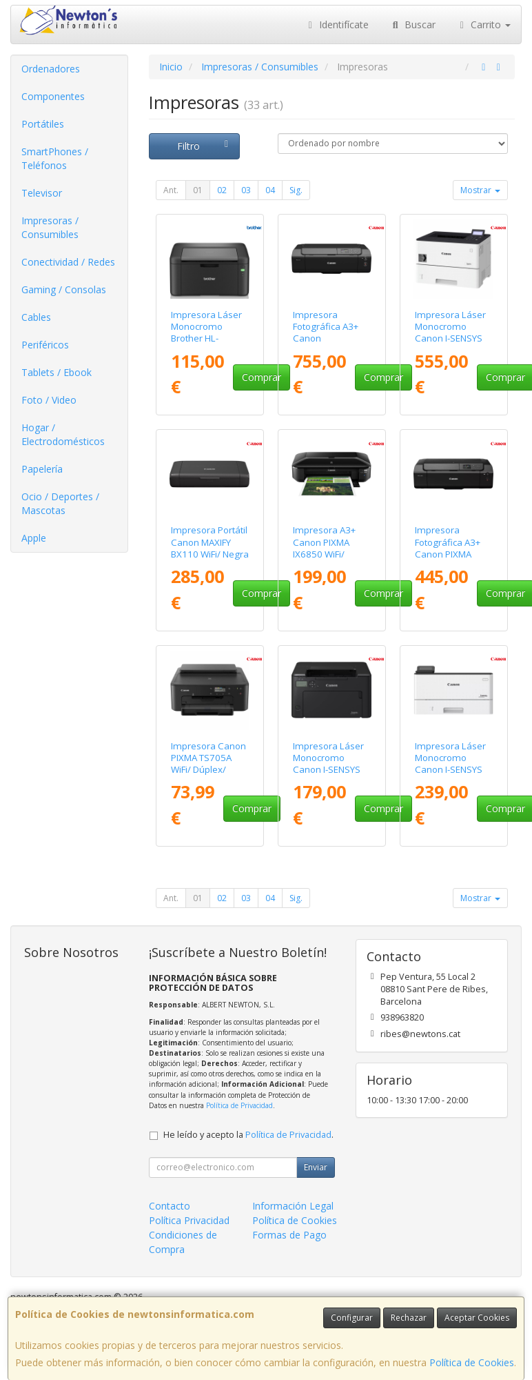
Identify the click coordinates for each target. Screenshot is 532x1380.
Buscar (412, 24)
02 (222, 190)
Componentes (53, 96)
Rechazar (409, 1317)
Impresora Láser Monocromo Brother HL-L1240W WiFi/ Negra (206, 338)
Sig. (296, 190)
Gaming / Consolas (63, 289)
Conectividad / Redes (68, 261)
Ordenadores (50, 68)
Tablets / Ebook (56, 372)
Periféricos (45, 344)
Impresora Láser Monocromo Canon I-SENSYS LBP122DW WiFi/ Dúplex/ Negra (328, 770)
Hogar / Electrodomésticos (63, 434)
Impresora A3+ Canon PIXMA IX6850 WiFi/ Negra (324, 548)
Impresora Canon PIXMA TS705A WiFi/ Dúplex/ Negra (208, 764)
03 (246, 190)
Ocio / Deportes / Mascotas (60, 503)
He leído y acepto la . (248, 1135)
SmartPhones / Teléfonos (54, 158)
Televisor (41, 192)
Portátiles (42, 123)
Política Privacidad (189, 1220)
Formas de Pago (289, 1234)
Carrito (483, 24)
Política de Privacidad (239, 1105)
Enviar (315, 1167)
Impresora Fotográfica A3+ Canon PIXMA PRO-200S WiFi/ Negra (447, 554)
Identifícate (337, 24)
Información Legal (293, 1205)
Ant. (170, 190)
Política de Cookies (471, 1362)
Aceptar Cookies (476, 1317)
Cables (36, 317)
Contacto (169, 1205)
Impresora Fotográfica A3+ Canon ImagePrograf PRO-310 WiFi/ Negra (325, 344)
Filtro (205, 145)
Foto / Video (48, 399)
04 (270, 190)
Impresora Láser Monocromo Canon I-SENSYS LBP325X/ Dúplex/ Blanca (453, 338)
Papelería (42, 468)
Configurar (352, 1317)
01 (198, 190)
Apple (33, 537)
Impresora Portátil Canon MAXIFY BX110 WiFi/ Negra (210, 542)
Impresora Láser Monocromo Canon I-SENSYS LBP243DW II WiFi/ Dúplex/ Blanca (452, 770)
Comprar (261, 377)
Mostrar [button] (480, 190)
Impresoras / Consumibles (50, 227)
